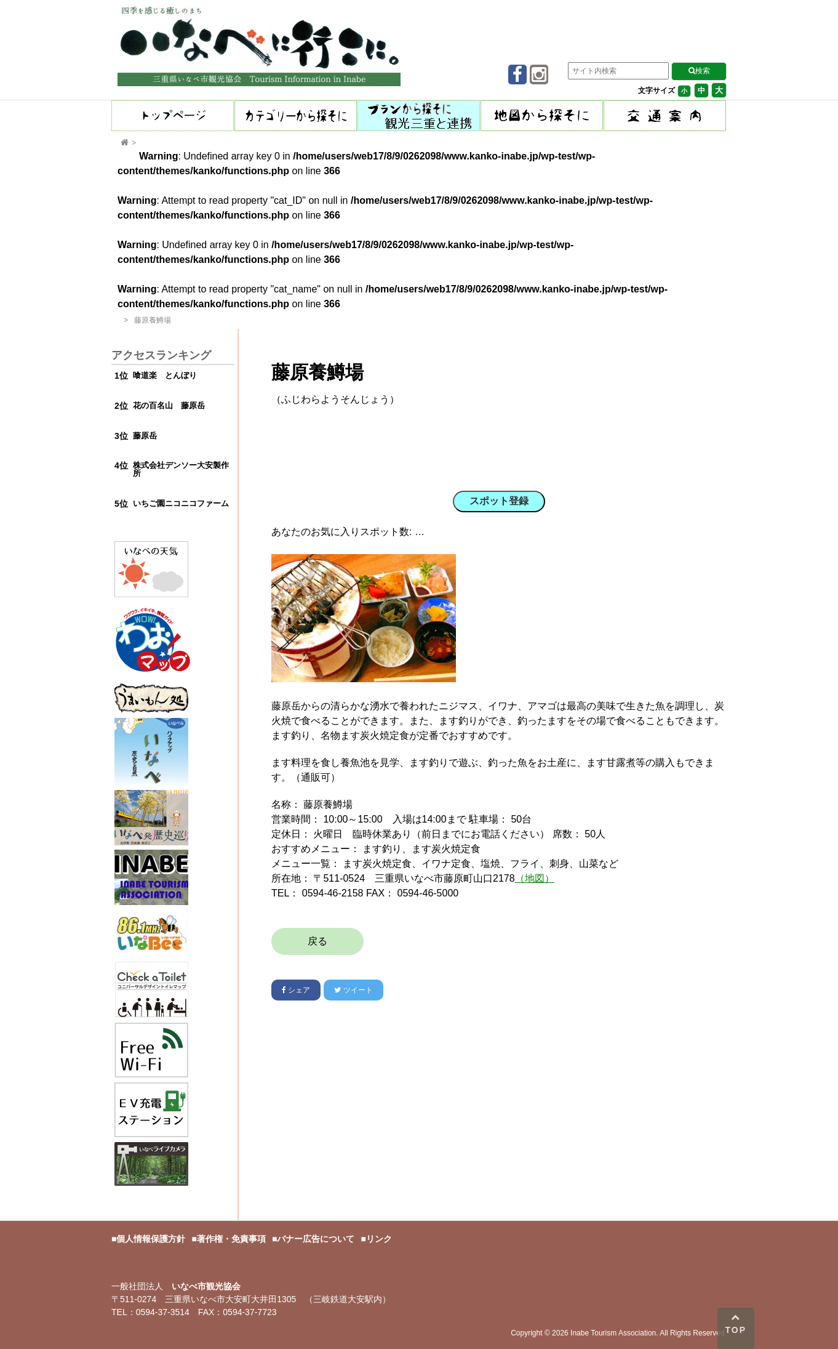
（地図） (534, 878)
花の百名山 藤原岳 (169, 405)
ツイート (353, 990)
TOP (736, 1324)
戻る (317, 941)
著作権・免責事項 (231, 1239)
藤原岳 (145, 435)
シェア (296, 990)
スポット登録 (499, 501)
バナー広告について (315, 1239)
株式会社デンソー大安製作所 (181, 469)
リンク (379, 1239)
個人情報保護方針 (150, 1239)
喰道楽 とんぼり (165, 375)
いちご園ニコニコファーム (181, 503)
